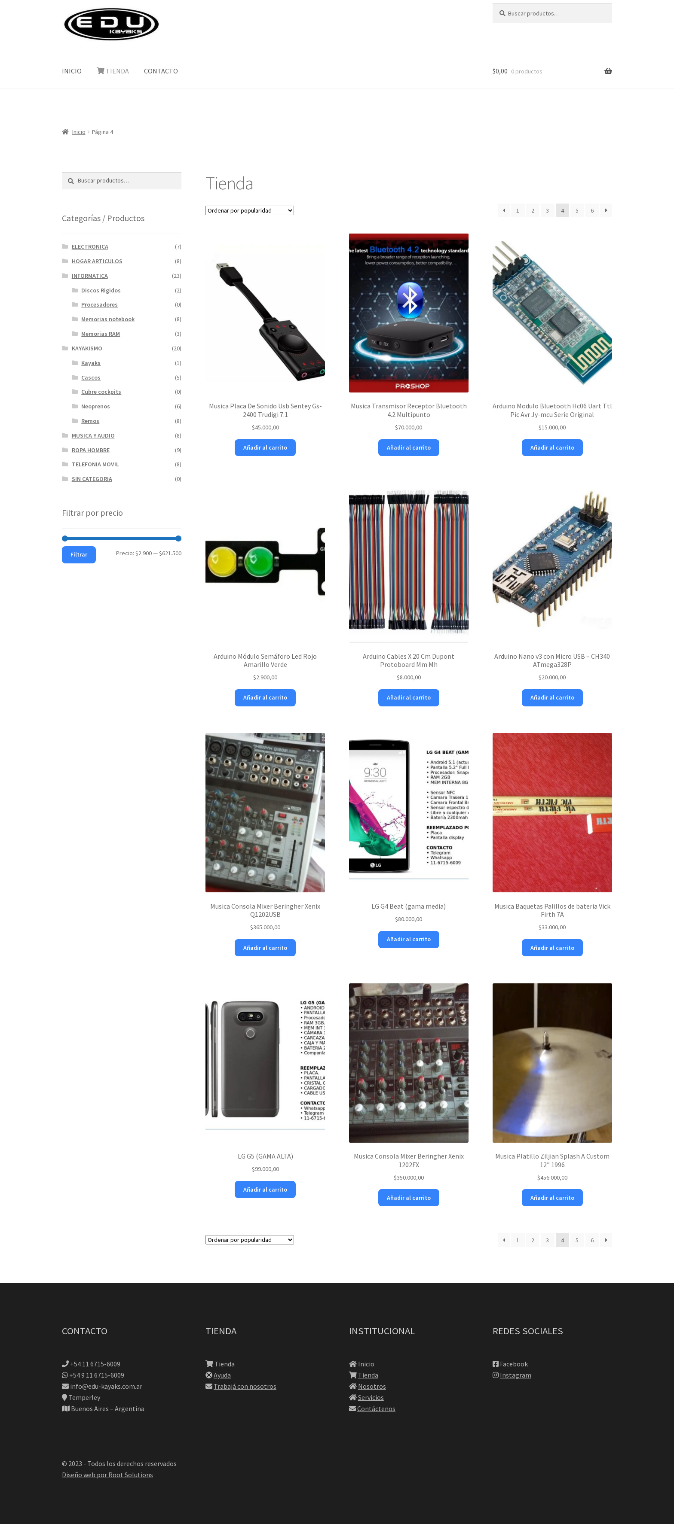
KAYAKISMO (87, 348)
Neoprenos (95, 406)
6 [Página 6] (592, 210)
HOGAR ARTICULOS (97, 261)
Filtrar (78, 554)
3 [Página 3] (547, 210)
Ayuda (222, 1375)
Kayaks (91, 363)
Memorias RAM (100, 334)
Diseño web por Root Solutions (107, 1474)
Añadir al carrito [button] (265, 447)
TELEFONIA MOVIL (95, 464)
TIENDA (113, 71)
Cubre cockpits (101, 391)
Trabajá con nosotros (245, 1386)
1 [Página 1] (517, 210)
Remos (90, 421)
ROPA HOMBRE (91, 450)
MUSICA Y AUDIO (93, 435)
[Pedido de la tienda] (249, 210)
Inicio (79, 132)
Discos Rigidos (101, 290)
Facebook (514, 1364)
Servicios (371, 1397)
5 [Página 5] (577, 210)
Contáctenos (376, 1408)
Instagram (515, 1375)
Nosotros (372, 1386)
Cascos (91, 377)
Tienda (224, 1364)
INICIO (72, 71)
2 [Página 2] (532, 210)
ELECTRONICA (90, 246)
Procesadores (99, 304)
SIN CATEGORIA (92, 479)
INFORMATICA (90, 276)
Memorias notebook (108, 319)
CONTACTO (161, 71)
